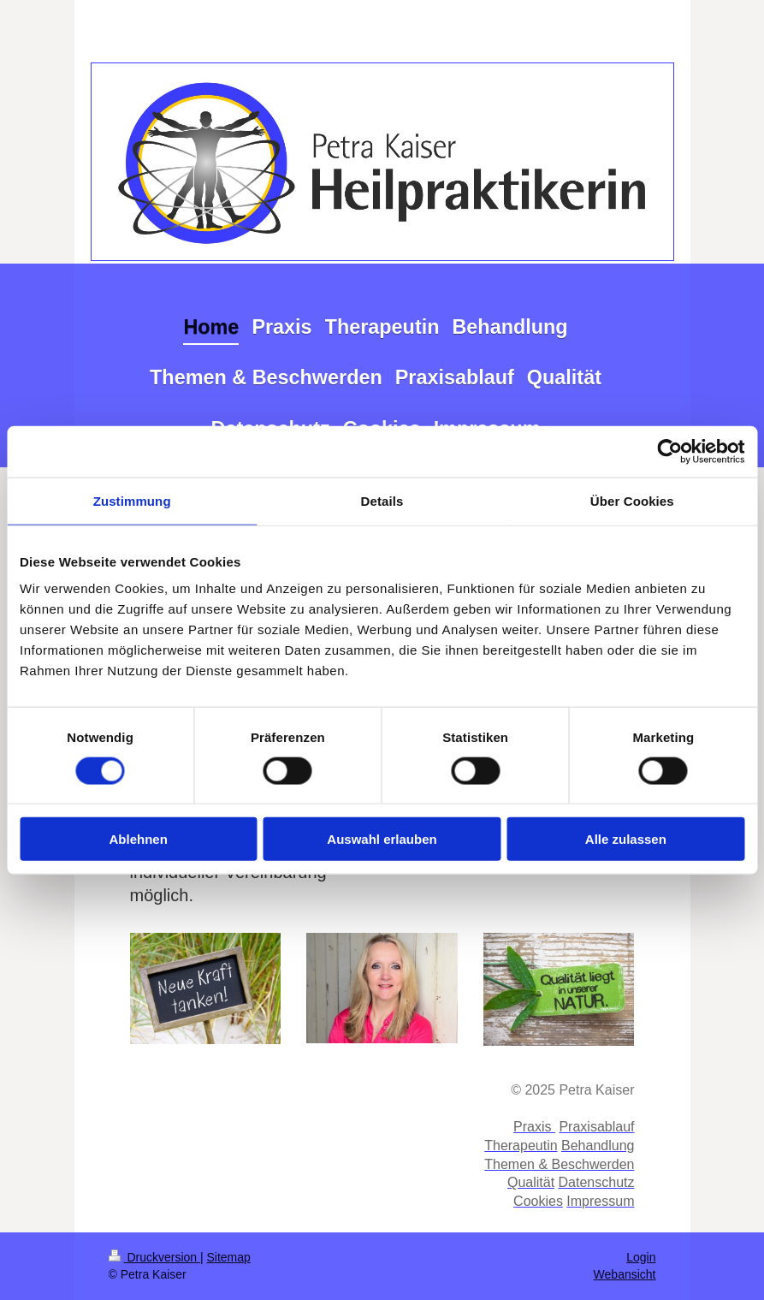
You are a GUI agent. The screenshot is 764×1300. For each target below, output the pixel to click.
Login (640, 1257)
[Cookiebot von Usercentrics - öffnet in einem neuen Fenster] (669, 451)
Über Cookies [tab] (632, 500)
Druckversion (154, 1257)
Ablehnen (139, 839)
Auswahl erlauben (381, 839)
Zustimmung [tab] (132, 500)
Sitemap (229, 1257)
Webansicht (625, 1274)
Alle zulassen (625, 839)
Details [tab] (382, 500)
